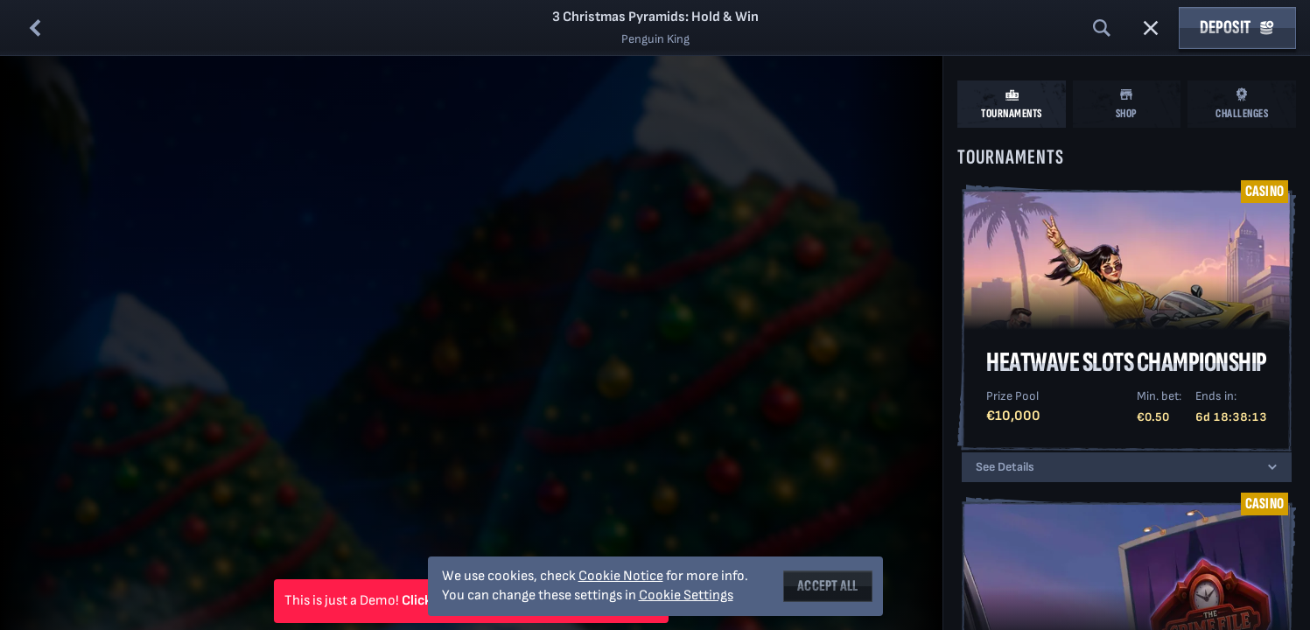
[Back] (35, 28)
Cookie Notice (620, 576)
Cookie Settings (686, 596)
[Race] (1151, 28)
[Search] (1102, 28)
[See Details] (1272, 467)
